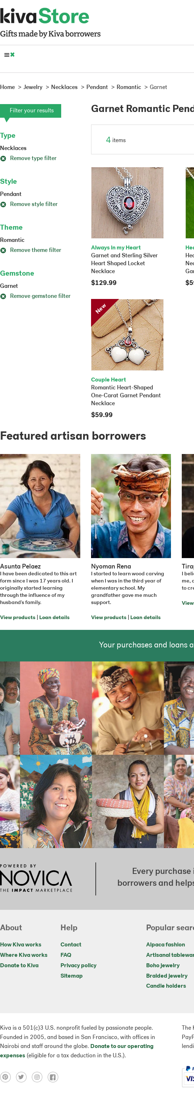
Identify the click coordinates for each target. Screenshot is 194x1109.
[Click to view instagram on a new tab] (40, 1077)
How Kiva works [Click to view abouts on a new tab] (20, 945)
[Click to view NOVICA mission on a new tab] (36, 879)
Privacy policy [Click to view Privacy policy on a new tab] (78, 966)
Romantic (12, 240)
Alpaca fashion (165, 945)
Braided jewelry (167, 976)
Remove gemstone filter (35, 296)
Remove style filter (29, 204)
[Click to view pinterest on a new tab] (8, 1077)
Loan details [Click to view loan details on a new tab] (54, 618)
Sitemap (71, 976)
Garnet (9, 286)
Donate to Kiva (19, 966)
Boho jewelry (163, 966)
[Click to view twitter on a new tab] (24, 1077)
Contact (70, 945)
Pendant (11, 194)
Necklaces (13, 148)
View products (17, 618)
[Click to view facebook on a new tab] (55, 1077)
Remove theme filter (30, 250)
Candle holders (166, 986)
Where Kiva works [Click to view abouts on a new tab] (24, 955)
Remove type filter (28, 159)
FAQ (65, 955)
